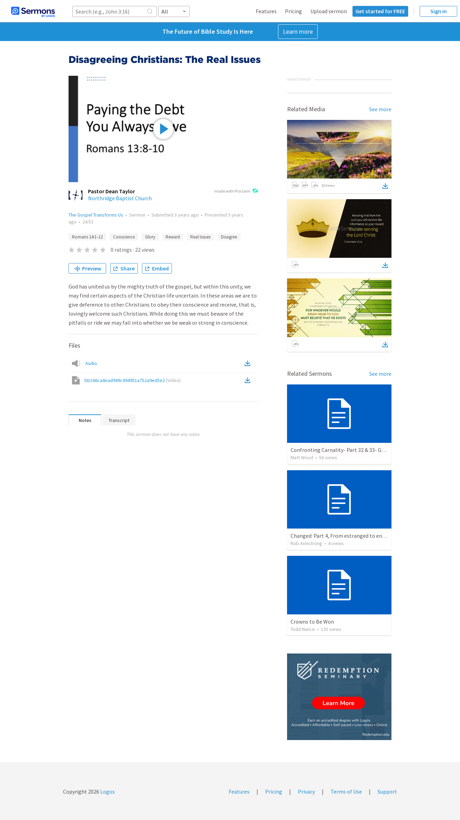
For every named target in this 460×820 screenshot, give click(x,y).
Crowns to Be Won (312, 621)
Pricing (293, 11)
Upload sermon (328, 11)
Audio (91, 363)
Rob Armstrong (306, 543)
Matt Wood (302, 457)
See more (380, 109)
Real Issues (200, 237)
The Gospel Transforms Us (96, 215)
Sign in (438, 11)
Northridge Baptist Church (120, 198)
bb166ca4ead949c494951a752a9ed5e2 (133, 380)
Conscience (124, 237)
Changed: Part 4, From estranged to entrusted (345, 535)
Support (387, 791)
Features (266, 11)
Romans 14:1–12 (87, 237)
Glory (150, 237)
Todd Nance (303, 629)
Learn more (298, 31)
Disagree (229, 237)
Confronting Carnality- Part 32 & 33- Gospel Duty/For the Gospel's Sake (375, 449)
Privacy (306, 791)
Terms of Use (346, 791)
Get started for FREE (380, 11)
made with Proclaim (236, 191)
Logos (107, 791)
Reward (173, 237)
